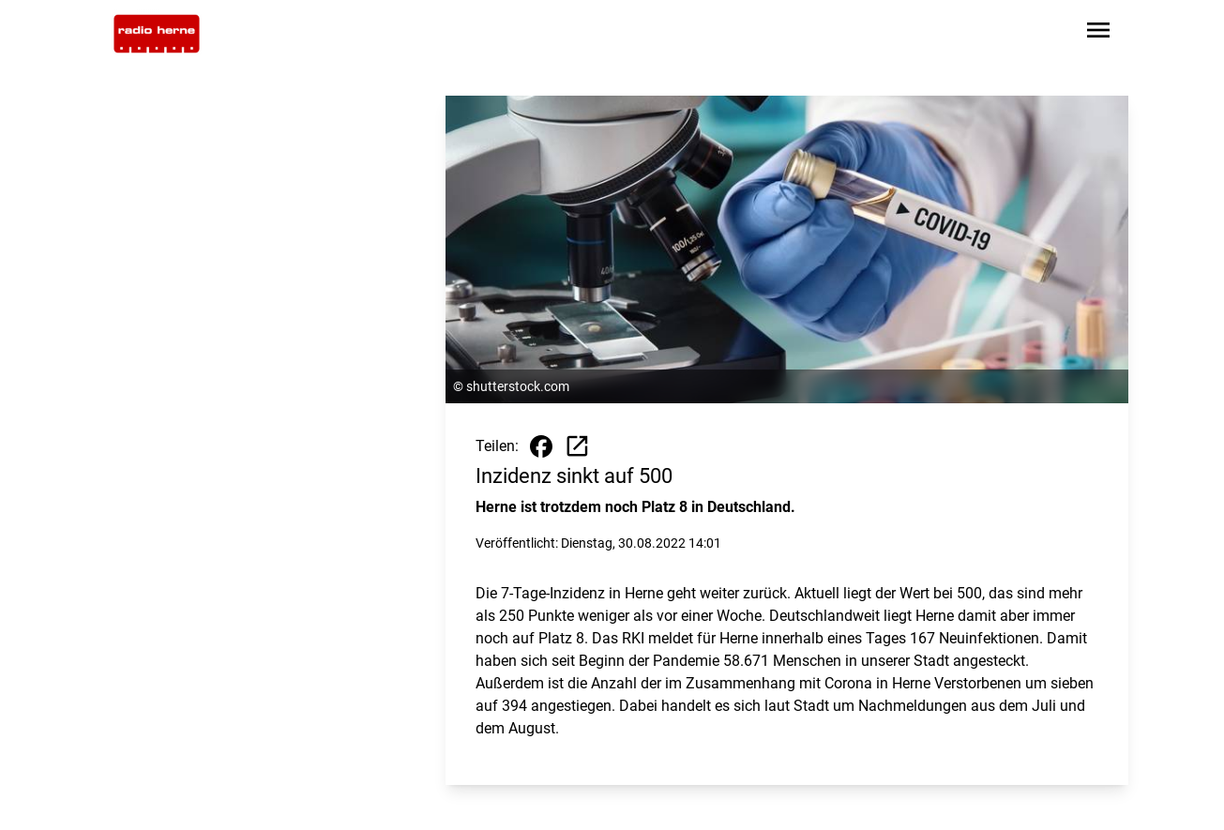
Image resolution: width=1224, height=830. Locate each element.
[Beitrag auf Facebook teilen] (541, 446)
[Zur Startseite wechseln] (157, 34)
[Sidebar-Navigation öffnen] (1098, 33)
